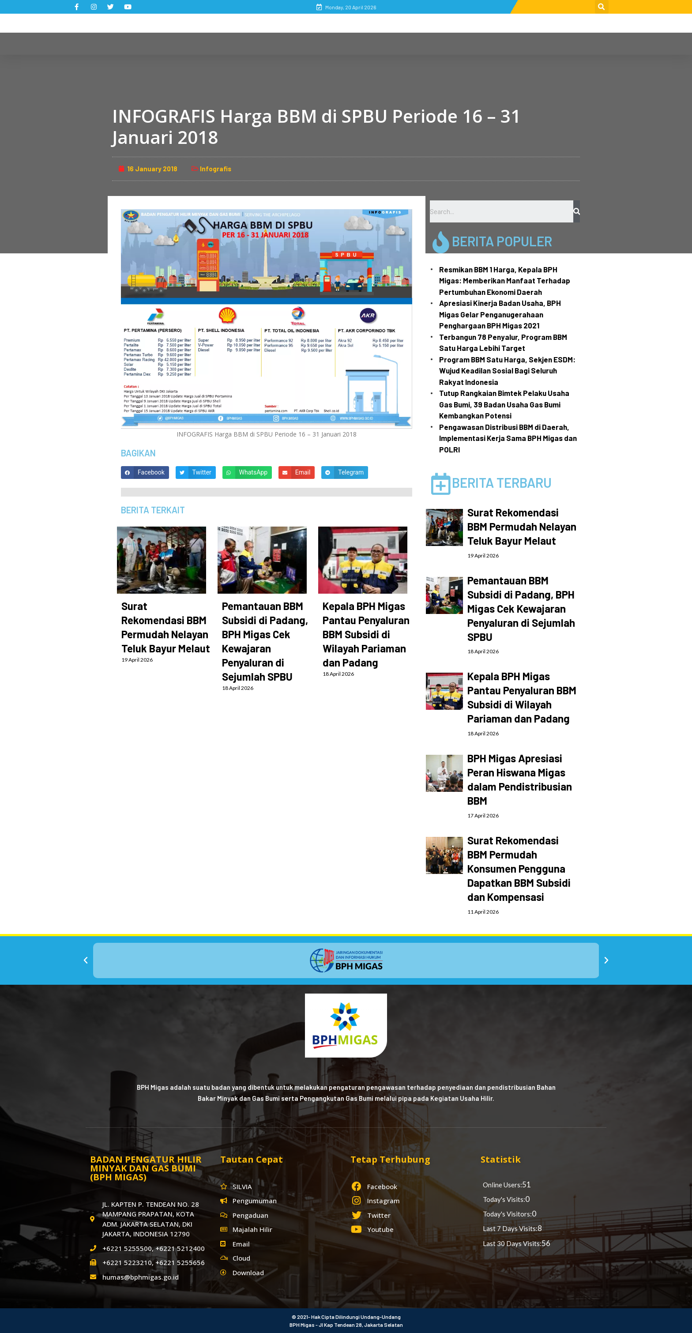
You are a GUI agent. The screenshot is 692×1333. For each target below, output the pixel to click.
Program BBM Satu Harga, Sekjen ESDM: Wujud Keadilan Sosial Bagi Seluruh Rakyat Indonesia (507, 370)
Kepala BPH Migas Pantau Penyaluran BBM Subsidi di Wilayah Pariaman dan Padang (366, 634)
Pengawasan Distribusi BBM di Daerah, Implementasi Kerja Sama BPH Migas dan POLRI (508, 438)
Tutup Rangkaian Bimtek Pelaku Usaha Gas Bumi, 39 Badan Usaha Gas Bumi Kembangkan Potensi (504, 404)
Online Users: (502, 1185)
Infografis (215, 169)
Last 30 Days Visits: (512, 1243)
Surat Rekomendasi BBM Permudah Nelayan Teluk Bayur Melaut (521, 526)
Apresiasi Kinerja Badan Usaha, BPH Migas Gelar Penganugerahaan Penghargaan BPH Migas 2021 (500, 314)
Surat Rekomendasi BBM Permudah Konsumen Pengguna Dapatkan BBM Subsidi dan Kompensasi (519, 868)
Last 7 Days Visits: (510, 1228)
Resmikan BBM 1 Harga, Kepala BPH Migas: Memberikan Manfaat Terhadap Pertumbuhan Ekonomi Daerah (504, 280)
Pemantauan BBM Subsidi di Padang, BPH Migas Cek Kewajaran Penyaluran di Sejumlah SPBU (521, 608)
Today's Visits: (504, 1199)
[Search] (576, 211)
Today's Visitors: (507, 1214)
